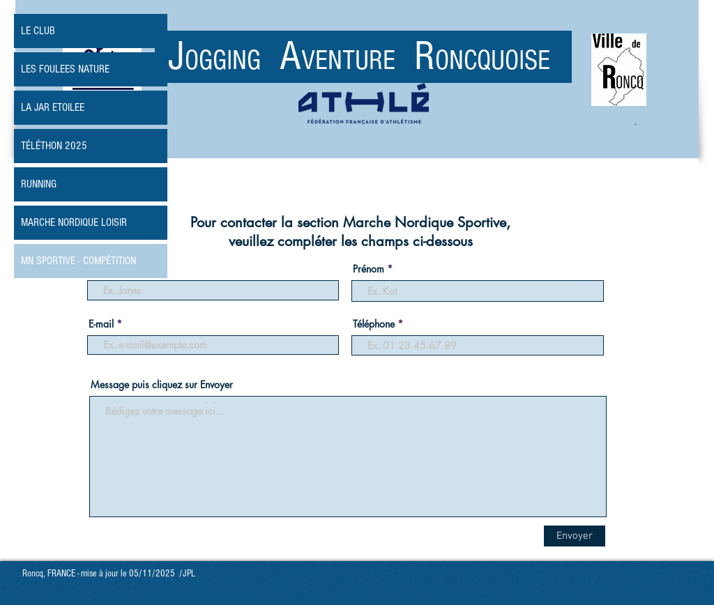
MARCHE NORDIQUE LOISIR (74, 222)
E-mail (101, 324)
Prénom (368, 269)
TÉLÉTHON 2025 (54, 145)
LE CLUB (38, 30)
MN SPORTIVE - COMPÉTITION (78, 260)
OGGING (232, 60)
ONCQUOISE (492, 60)
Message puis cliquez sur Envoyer (162, 385)
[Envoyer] (574, 536)
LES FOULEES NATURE (65, 69)
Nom (101, 269)
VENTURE (357, 60)
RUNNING (38, 184)
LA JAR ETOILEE (52, 107)
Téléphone (374, 324)
